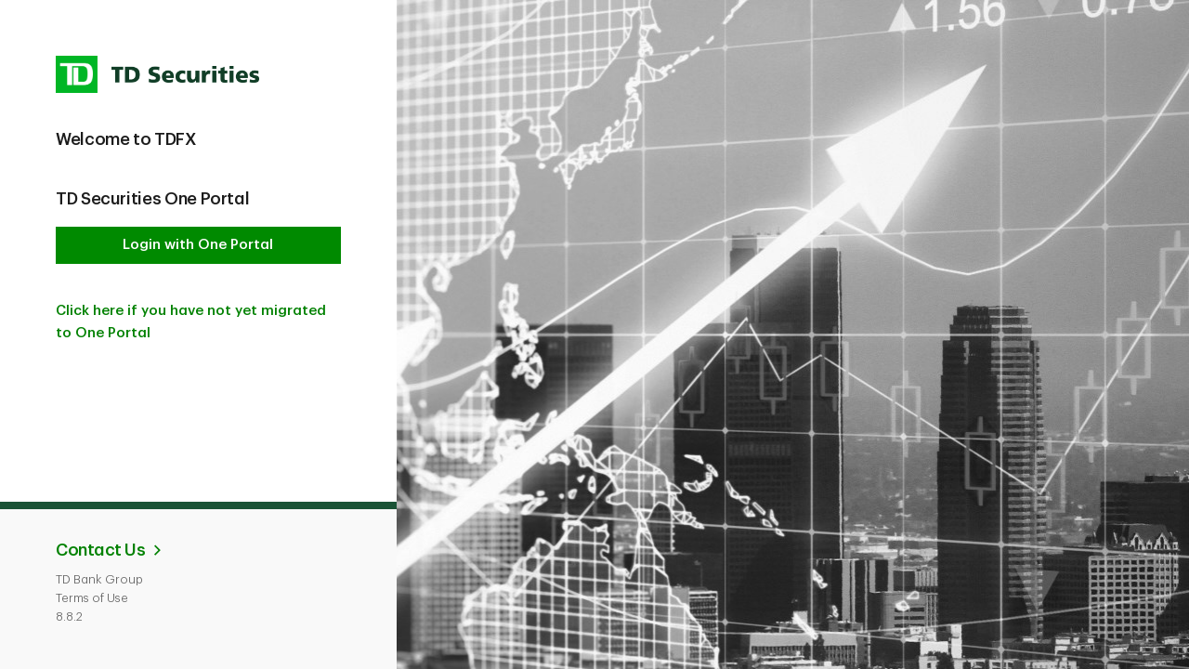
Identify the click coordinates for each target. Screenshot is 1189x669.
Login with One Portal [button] (198, 245)
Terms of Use (92, 598)
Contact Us (100, 550)
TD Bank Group (99, 579)
